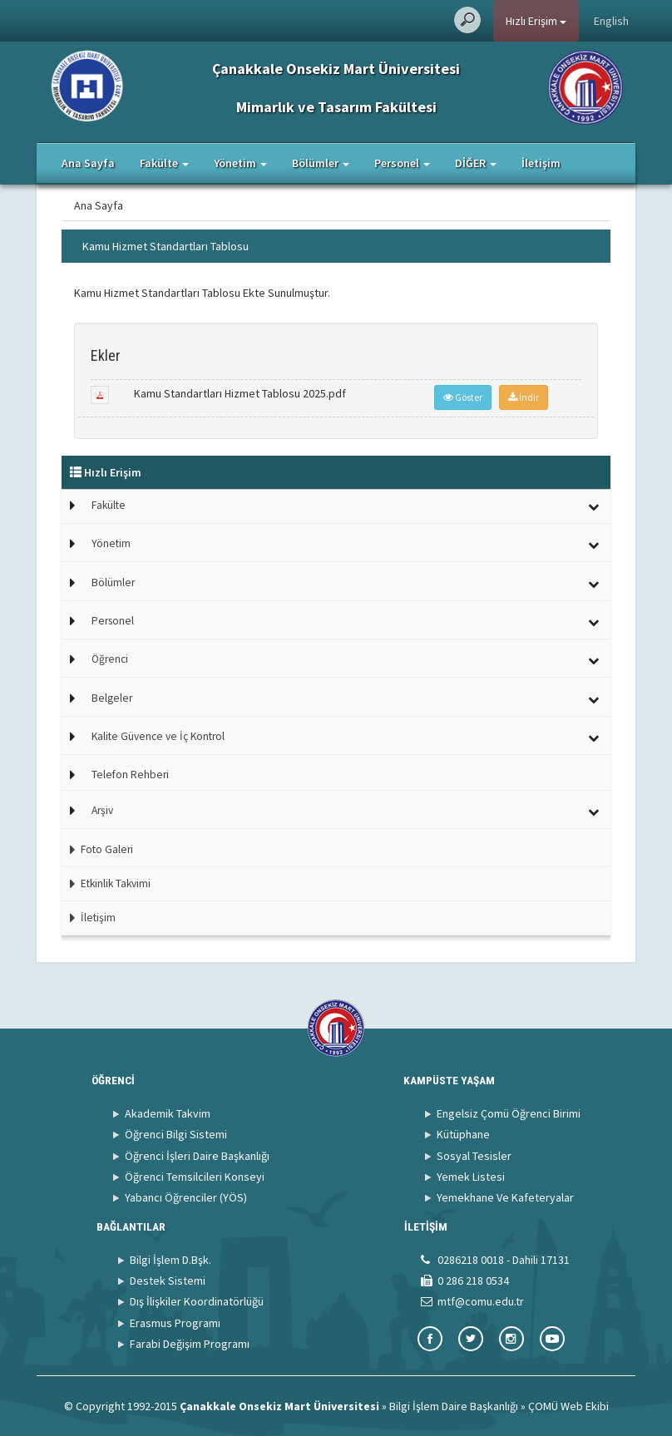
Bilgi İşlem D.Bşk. (170, 1259)
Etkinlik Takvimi (106, 883)
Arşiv (102, 810)
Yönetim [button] (240, 162)
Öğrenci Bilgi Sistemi (176, 1134)
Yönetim (111, 543)
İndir (523, 397)
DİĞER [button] (476, 162)
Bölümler (113, 582)
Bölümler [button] (320, 162)
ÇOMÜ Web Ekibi (568, 1406)
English (611, 20)
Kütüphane (463, 1134)
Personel (112, 621)
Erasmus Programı (175, 1322)
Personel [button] (402, 162)
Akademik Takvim (167, 1113)
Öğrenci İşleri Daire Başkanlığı (197, 1155)
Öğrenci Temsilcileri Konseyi (194, 1176)
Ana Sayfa (88, 162)
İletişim (541, 162)
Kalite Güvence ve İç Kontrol (158, 736)
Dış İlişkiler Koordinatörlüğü (197, 1301)
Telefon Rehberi (130, 774)
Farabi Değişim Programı (190, 1343)
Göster (462, 397)
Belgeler (111, 698)
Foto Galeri (97, 849)
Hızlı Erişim (536, 20)
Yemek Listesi (471, 1176)
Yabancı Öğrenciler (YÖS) (186, 1197)
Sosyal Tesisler (474, 1155)
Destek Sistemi (167, 1280)
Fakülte (108, 505)
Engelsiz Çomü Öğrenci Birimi (509, 1113)
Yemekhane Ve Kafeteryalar (505, 1197)
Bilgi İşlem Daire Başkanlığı (453, 1406)
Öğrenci (109, 659)
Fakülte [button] (164, 162)
